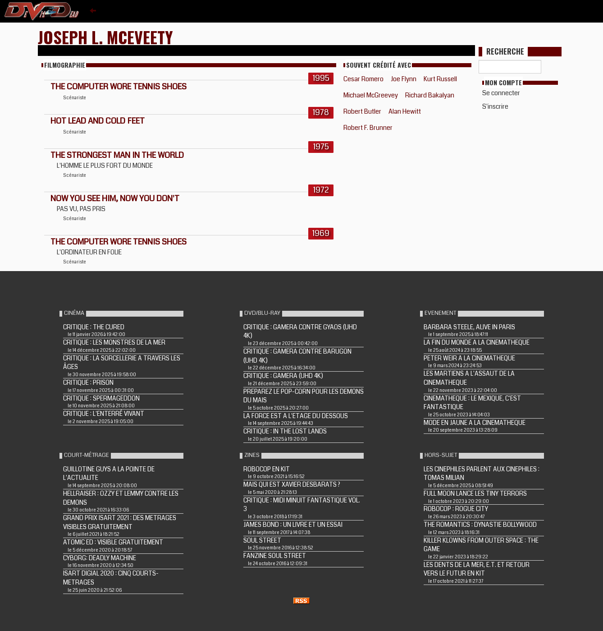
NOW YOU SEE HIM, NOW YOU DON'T (114, 198)
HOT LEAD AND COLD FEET (97, 121)
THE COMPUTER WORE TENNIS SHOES (118, 86)
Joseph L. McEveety (105, 37)
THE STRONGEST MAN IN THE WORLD (117, 155)
